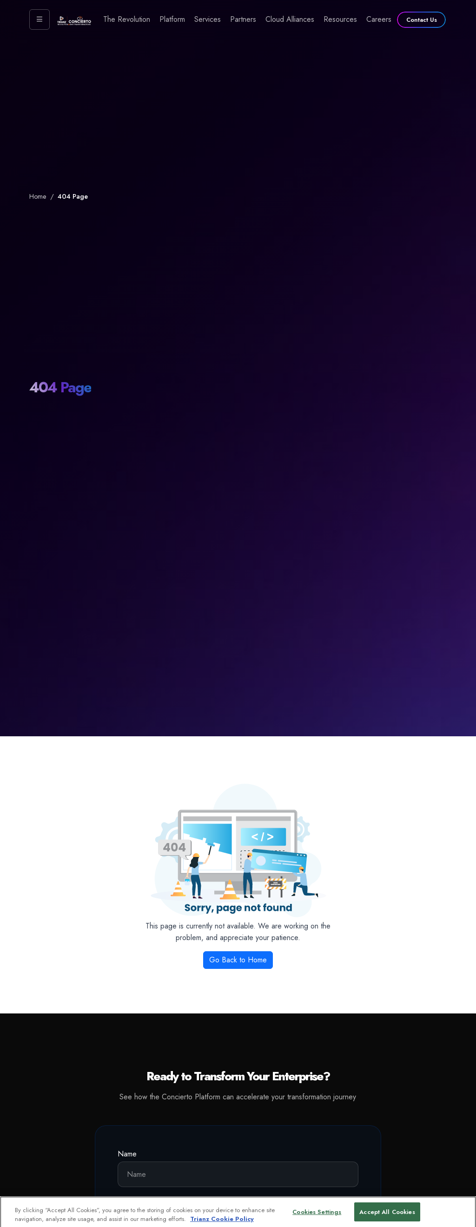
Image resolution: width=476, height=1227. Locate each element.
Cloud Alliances (289, 19)
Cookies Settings (316, 1214)
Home (37, 196)
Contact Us (421, 19)
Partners (243, 19)
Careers (378, 19)
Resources (340, 19)
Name (127, 1154)
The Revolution (126, 19)
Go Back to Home (238, 959)
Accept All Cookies (387, 1214)
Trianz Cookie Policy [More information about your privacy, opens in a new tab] (222, 1221)
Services (207, 19)
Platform (172, 19)
